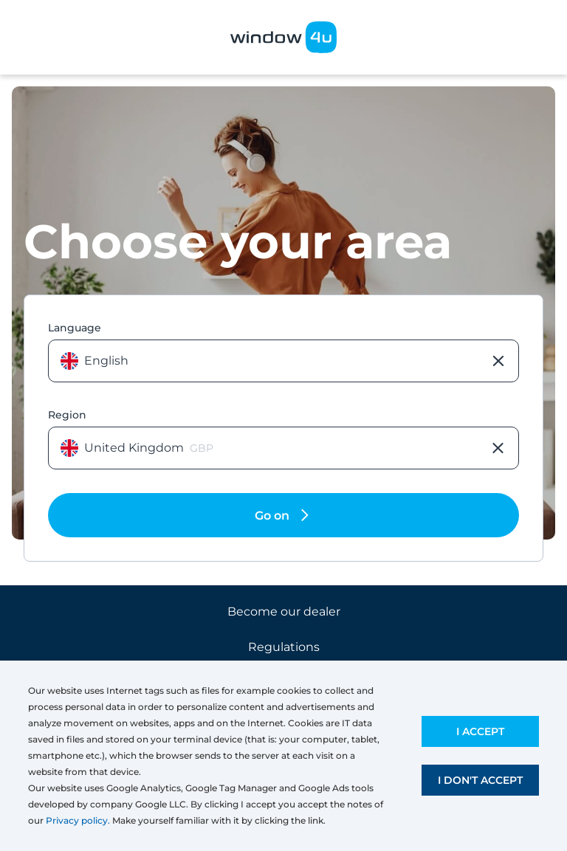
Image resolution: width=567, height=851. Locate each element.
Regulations (284, 647)
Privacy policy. (78, 820)
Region (67, 414)
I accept (480, 731)
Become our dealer (283, 611)
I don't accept (480, 780)
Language (74, 327)
